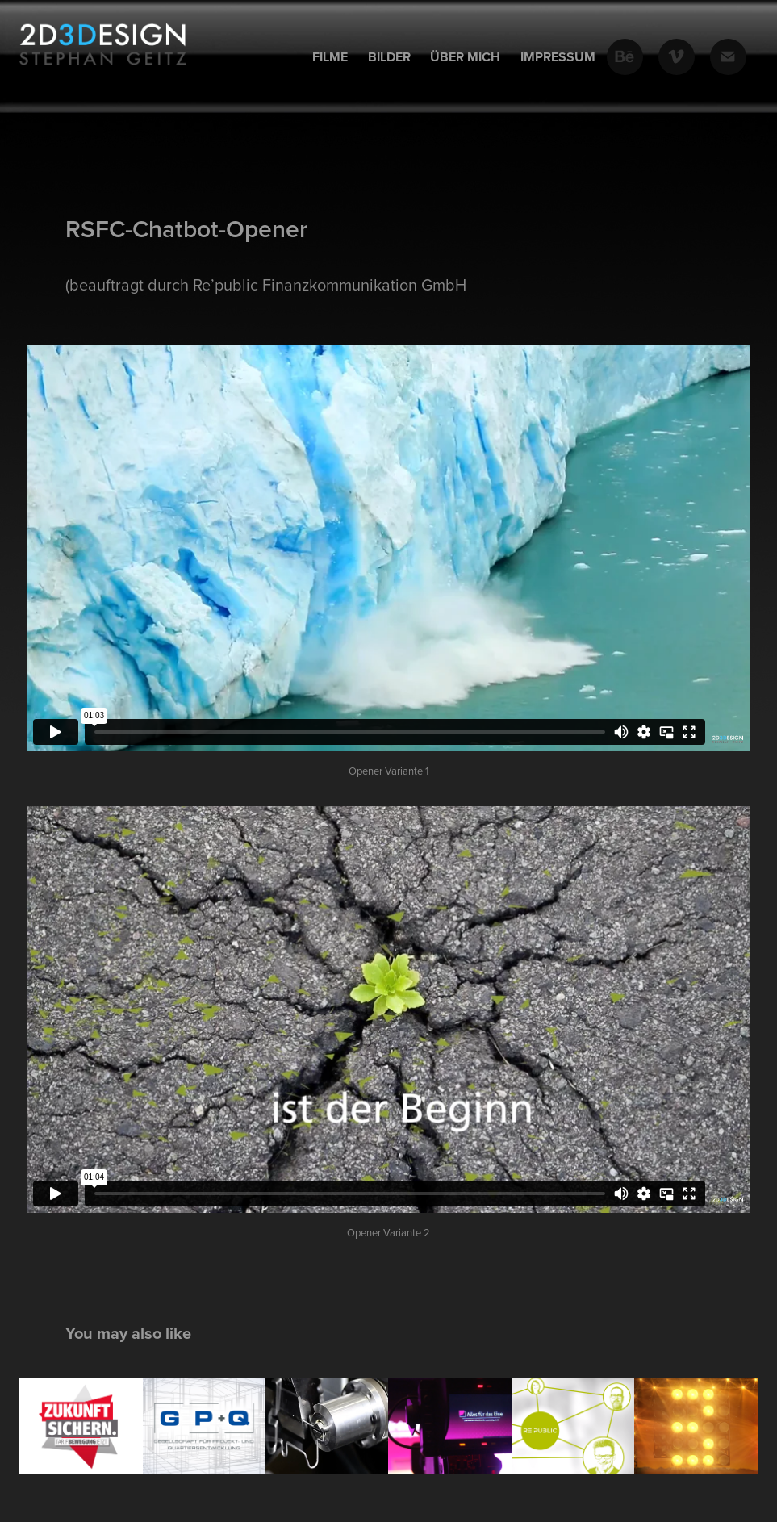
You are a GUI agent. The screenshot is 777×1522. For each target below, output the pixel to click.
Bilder (389, 57)
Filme (330, 57)
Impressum (557, 57)
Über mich (465, 57)
